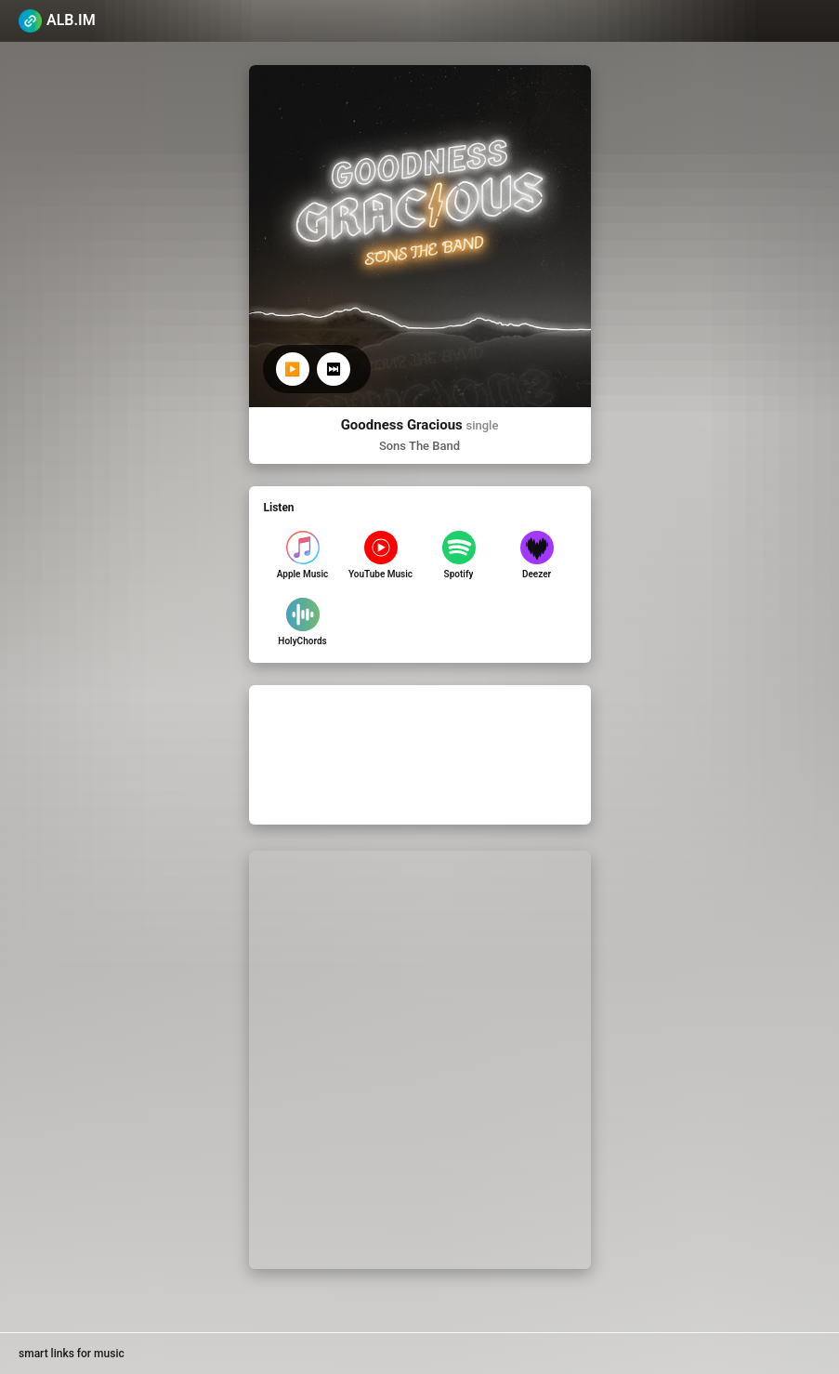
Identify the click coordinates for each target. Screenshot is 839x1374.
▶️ (292, 369)
